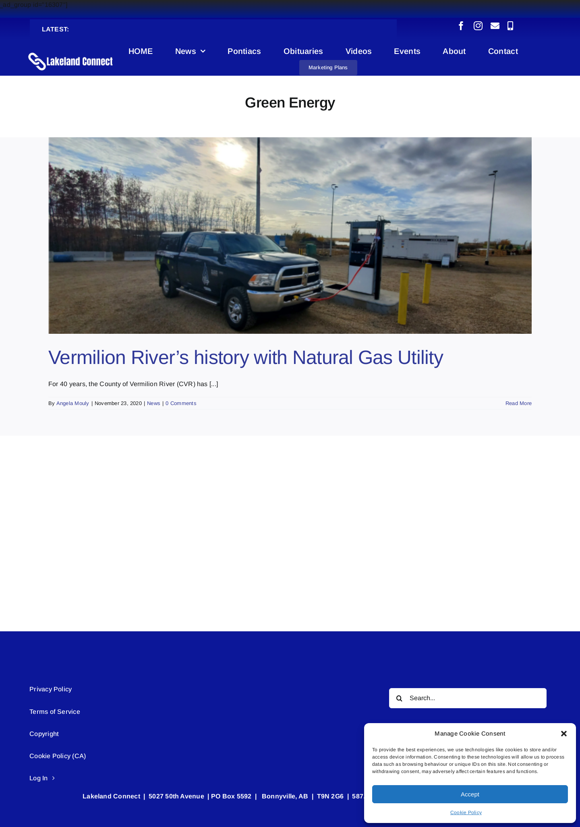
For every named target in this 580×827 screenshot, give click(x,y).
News (153, 403)
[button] (564, 734)
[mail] (495, 25)
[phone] (510, 25)
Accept (470, 794)
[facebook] (461, 25)
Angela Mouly (72, 403)
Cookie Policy (466, 812)
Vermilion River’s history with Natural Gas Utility (245, 357)
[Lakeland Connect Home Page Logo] (70, 52)
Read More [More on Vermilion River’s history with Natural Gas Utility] (518, 403)
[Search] (399, 698)
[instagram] (478, 25)
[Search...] (468, 698)
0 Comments (181, 403)
